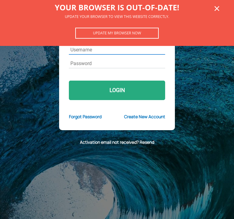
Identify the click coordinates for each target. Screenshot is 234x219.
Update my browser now (117, 33)
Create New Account (144, 117)
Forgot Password (85, 117)
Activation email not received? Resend (117, 142)
